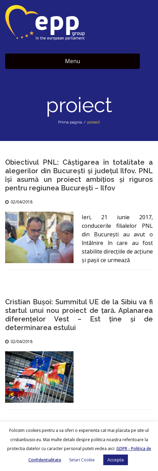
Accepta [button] (115, 460)
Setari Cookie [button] (82, 460)
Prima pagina (70, 122)
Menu (72, 61)
